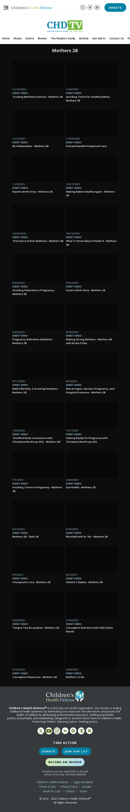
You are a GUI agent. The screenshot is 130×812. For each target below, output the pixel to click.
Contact (70, 791)
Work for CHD (51, 791)
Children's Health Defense (52, 782)
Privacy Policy (68, 786)
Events (29, 38)
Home (6, 38)
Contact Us (116, 38)
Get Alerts (98, 38)
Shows (17, 38)
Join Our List (76, 751)
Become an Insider (65, 762)
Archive (83, 38)
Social (83, 791)
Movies (42, 38)
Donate (115, 7)
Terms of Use (47, 786)
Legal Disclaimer (83, 782)
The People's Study (63, 38)
